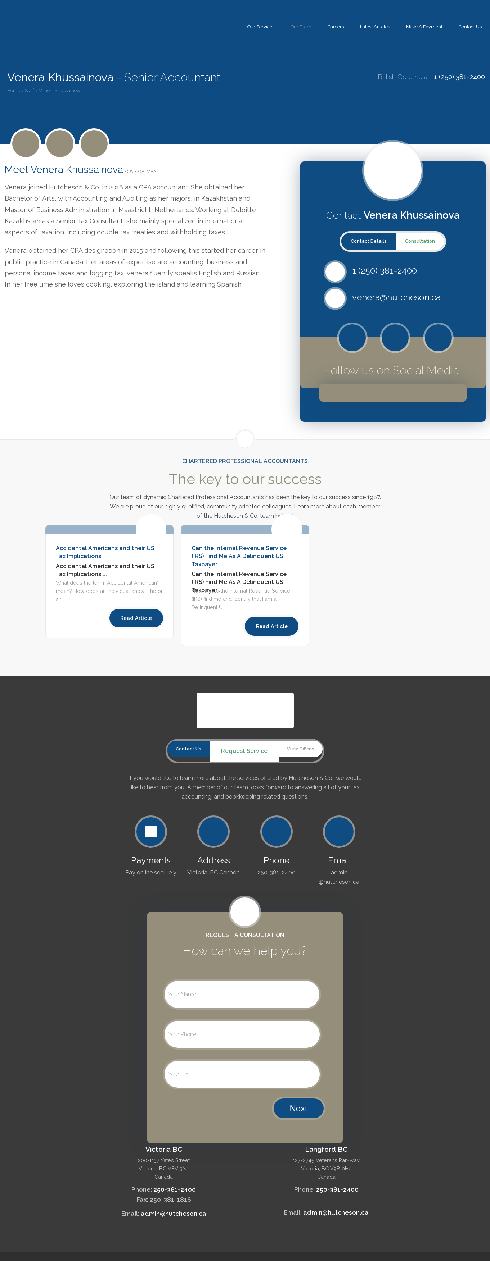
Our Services (260, 26)
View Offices (307, 751)
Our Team (301, 26)
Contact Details (369, 241)
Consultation (420, 241)
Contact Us (470, 26)
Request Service (244, 751)
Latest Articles (375, 26)
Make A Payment (424, 26)
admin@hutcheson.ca (173, 1211)
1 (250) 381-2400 (459, 77)
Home (13, 90)
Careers (336, 26)
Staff (29, 90)
